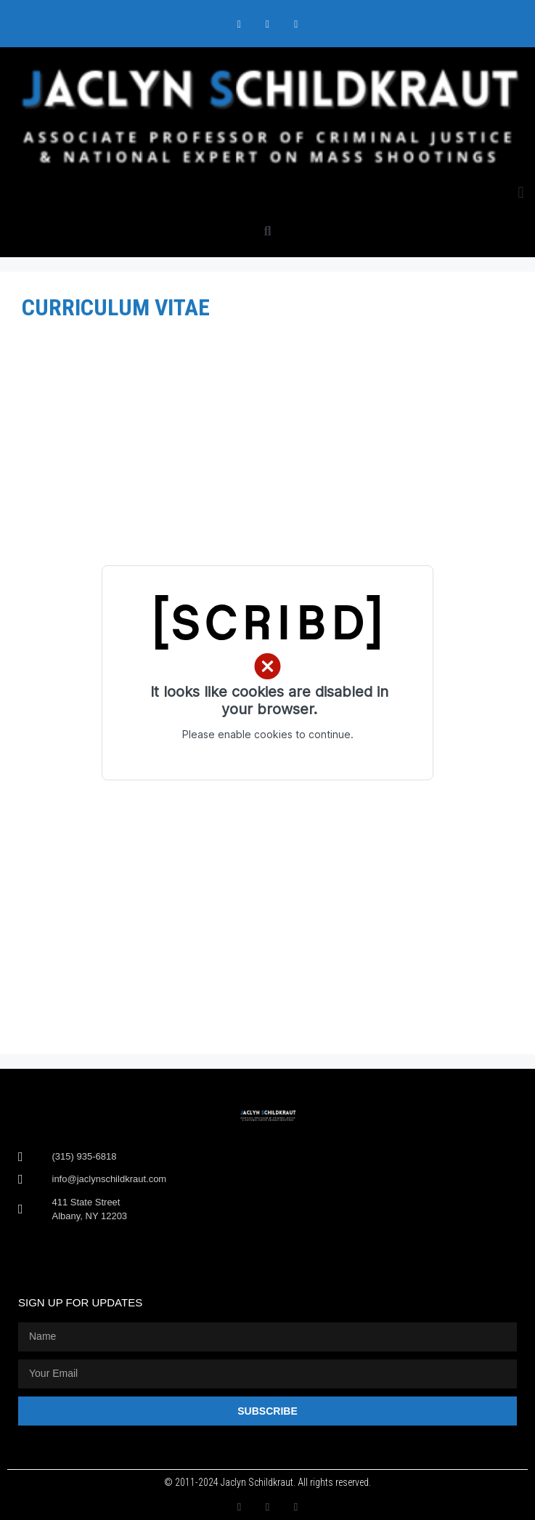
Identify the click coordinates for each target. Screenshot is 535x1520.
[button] (521, 192)
